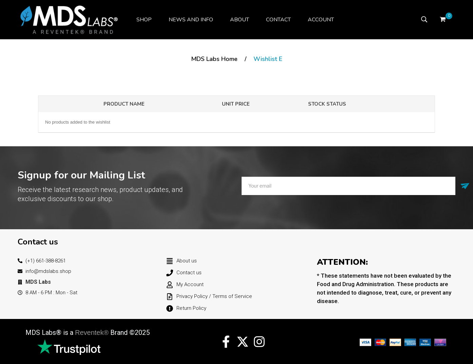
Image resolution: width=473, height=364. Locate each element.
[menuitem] (144, 19)
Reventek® (92, 332)
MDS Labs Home (214, 59)
